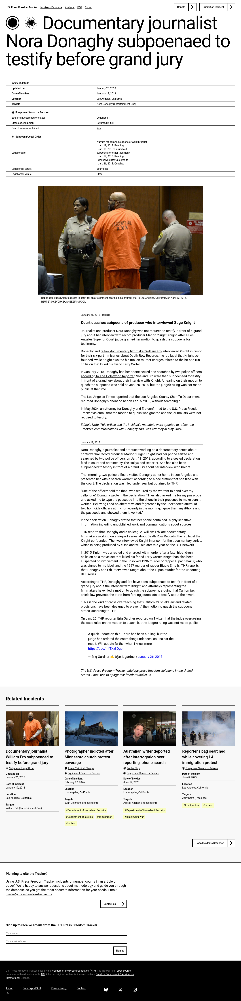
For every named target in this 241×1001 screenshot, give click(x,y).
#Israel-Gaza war (134, 816)
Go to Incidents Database (210, 843)
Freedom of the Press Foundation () (74, 970)
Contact (81, 988)
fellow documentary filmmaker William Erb (131, 351)
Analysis (69, 7)
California (117, 98)
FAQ (79, 7)
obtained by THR (166, 483)
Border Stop (133, 768)
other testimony (121, 152)
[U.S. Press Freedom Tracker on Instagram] (135, 990)
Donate (181, 7)
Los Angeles (103, 98)
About (88, 7)
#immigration (104, 816)
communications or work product (128, 141)
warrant (101, 141)
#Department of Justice (79, 816)
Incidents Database (51, 7)
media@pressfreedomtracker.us (29, 894)
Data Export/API (32, 988)
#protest (71, 823)
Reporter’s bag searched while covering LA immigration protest (203, 757)
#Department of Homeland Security (86, 810)
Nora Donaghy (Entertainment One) (116, 104)
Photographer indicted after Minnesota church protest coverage (89, 757)
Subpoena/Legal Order (28, 136)
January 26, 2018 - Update (95, 314)
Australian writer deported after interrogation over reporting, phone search (146, 757)
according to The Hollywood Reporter (107, 376)
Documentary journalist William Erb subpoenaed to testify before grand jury (29, 757)
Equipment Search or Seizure (31, 112)
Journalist (102, 168)
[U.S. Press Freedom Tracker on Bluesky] (106, 990)
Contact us (109, 903)
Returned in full (105, 122)
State (100, 174)
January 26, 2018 (150, 657)
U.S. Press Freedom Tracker (21, 7)
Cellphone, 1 (103, 117)
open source (124, 970)
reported (121, 397)
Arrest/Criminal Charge (81, 768)
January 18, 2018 (106, 93)
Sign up (120, 950)
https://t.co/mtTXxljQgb (105, 648)
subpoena (102, 152)
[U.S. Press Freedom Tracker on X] (120, 990)
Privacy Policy (59, 988)
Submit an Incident (213, 7)
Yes (99, 128)
